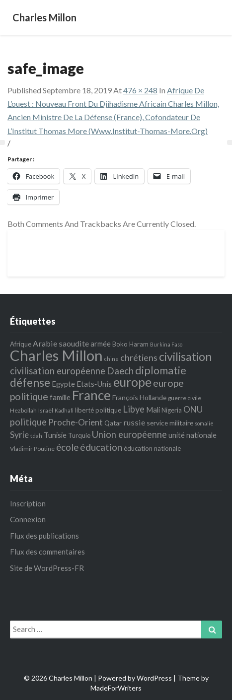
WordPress (154, 678)
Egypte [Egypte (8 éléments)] (63, 383)
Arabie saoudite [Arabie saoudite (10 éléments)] (61, 343)
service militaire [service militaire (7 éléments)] (170, 423)
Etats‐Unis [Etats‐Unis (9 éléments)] (94, 383)
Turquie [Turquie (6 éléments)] (79, 435)
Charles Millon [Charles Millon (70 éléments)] (56, 355)
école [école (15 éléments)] (67, 447)
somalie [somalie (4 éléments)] (204, 423)
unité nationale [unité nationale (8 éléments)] (192, 434)
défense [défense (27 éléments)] (30, 382)
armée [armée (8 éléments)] (100, 343)
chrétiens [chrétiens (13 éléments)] (138, 357)
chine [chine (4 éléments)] (111, 358)
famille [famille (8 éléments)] (60, 397)
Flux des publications (44, 535)
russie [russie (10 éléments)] (134, 422)
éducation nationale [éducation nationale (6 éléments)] (152, 448)
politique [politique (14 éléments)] (28, 422)
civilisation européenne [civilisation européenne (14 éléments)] (57, 370)
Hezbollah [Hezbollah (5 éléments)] (23, 410)
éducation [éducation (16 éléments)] (101, 447)
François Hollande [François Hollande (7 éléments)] (139, 397)
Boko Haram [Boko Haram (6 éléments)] (130, 344)
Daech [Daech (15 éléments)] (120, 370)
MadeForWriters (116, 688)
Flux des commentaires (47, 551)
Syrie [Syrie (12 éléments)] (19, 434)
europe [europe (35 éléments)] (132, 382)
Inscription (28, 503)
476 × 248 (140, 90)
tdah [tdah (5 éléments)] (36, 435)
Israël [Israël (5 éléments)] (45, 410)
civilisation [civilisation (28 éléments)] (185, 356)
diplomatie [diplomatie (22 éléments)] (160, 370)
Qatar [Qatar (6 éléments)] (113, 423)
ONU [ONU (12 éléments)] (193, 409)
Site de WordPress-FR (47, 567)
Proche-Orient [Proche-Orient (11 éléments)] (75, 422)
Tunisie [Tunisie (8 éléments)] (55, 434)
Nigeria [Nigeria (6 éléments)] (171, 410)
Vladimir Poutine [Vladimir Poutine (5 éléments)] (32, 448)
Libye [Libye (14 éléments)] (134, 409)
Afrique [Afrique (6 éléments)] (20, 344)
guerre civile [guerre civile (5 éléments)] (184, 398)
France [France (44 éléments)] (91, 395)
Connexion (28, 519)
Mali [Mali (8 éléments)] (153, 409)
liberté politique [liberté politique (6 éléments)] (98, 410)
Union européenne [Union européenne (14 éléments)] (129, 434)
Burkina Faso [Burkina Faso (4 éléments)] (166, 344)
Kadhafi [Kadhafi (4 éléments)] (64, 410)
